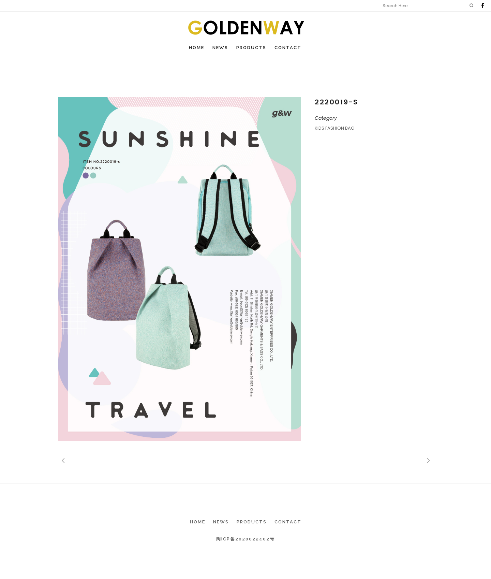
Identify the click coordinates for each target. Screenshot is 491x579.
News (221, 521)
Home (197, 521)
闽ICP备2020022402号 (245, 538)
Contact (287, 521)
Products (252, 521)
